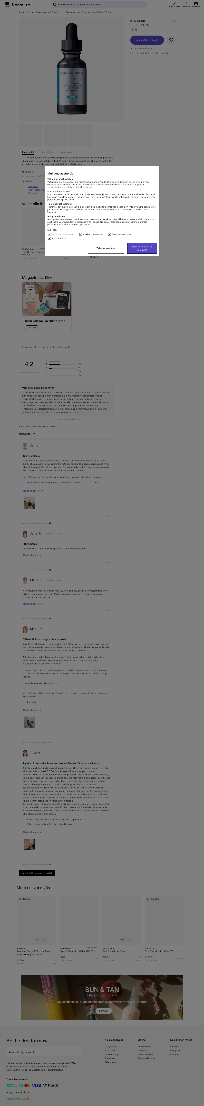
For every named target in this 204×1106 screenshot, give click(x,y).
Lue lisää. (52, 229)
